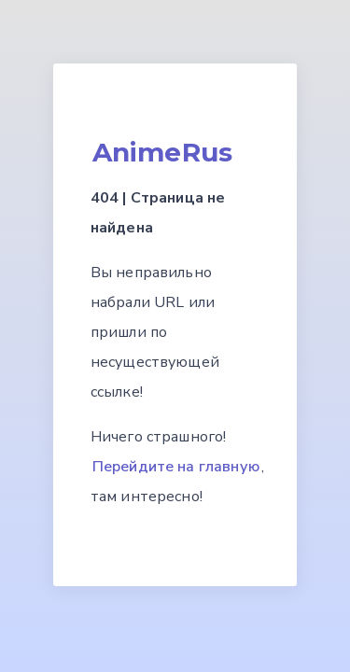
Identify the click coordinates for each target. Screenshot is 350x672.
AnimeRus (162, 152)
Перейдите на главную (175, 466)
